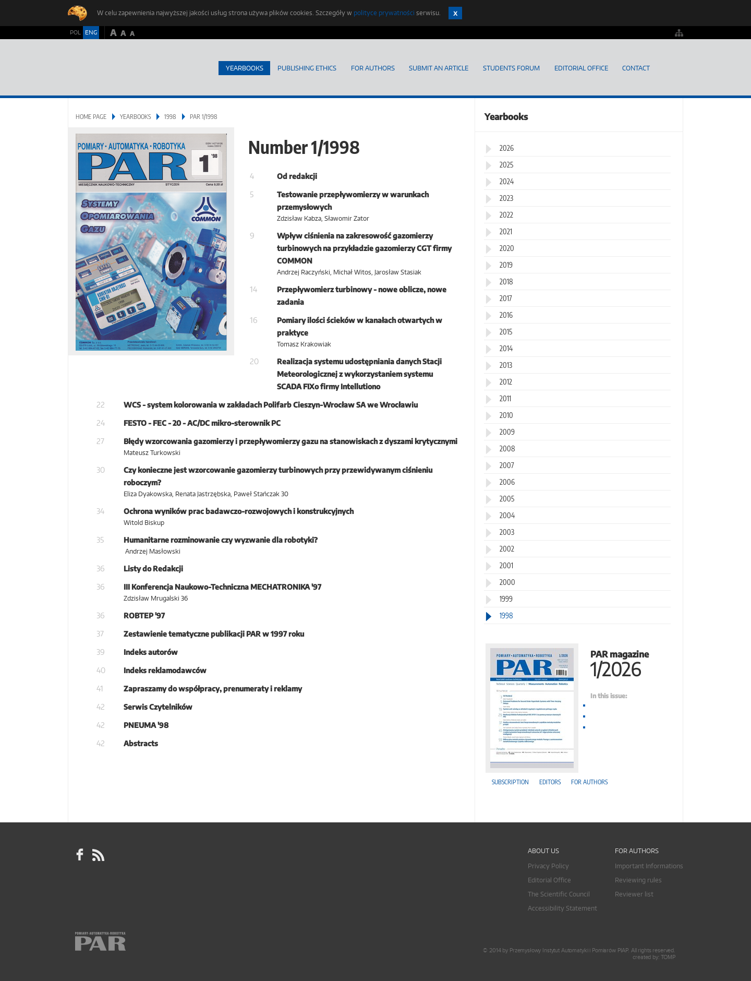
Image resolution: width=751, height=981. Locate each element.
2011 (505, 397)
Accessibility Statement (562, 908)
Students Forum (510, 67)
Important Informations (649, 865)
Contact (636, 67)
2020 (507, 247)
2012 (506, 381)
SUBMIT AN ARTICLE (438, 67)
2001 (506, 564)
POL (75, 32)
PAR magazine (579, 662)
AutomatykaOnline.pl (129, 67)
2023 (506, 197)
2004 (507, 514)
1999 (506, 598)
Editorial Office (581, 67)
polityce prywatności (384, 13)
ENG (91, 32)
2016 (506, 314)
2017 (506, 297)
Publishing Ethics (305, 67)
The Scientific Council (559, 894)
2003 (507, 531)
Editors (550, 781)
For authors (589, 781)
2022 (506, 214)
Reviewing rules (638, 879)
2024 (507, 180)
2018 (506, 281)
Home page (206, 68)
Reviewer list (634, 894)
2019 (506, 264)
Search (670, 68)
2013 (506, 364)
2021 (506, 230)
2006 (507, 481)
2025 (506, 164)
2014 (506, 347)
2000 (507, 581)
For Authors (372, 67)
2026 (507, 147)
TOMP (668, 956)
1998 (170, 116)
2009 (507, 431)
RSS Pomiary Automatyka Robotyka (97, 854)
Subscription (510, 781)
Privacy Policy (548, 865)
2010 (506, 414)
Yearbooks (243, 67)
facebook (80, 854)
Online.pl (130, 948)
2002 (507, 548)
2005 (507, 498)
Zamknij (455, 13)
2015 (506, 331)
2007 (507, 464)
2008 (507, 448)
